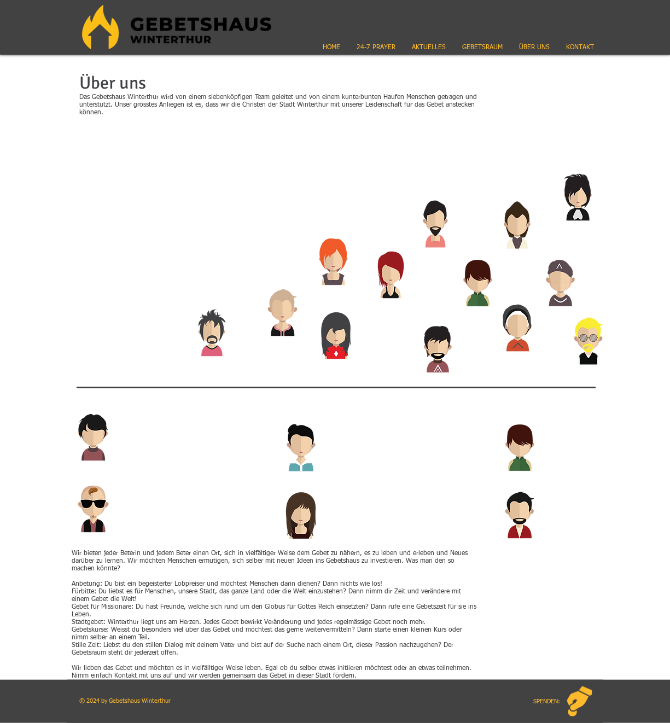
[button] (429, 47)
